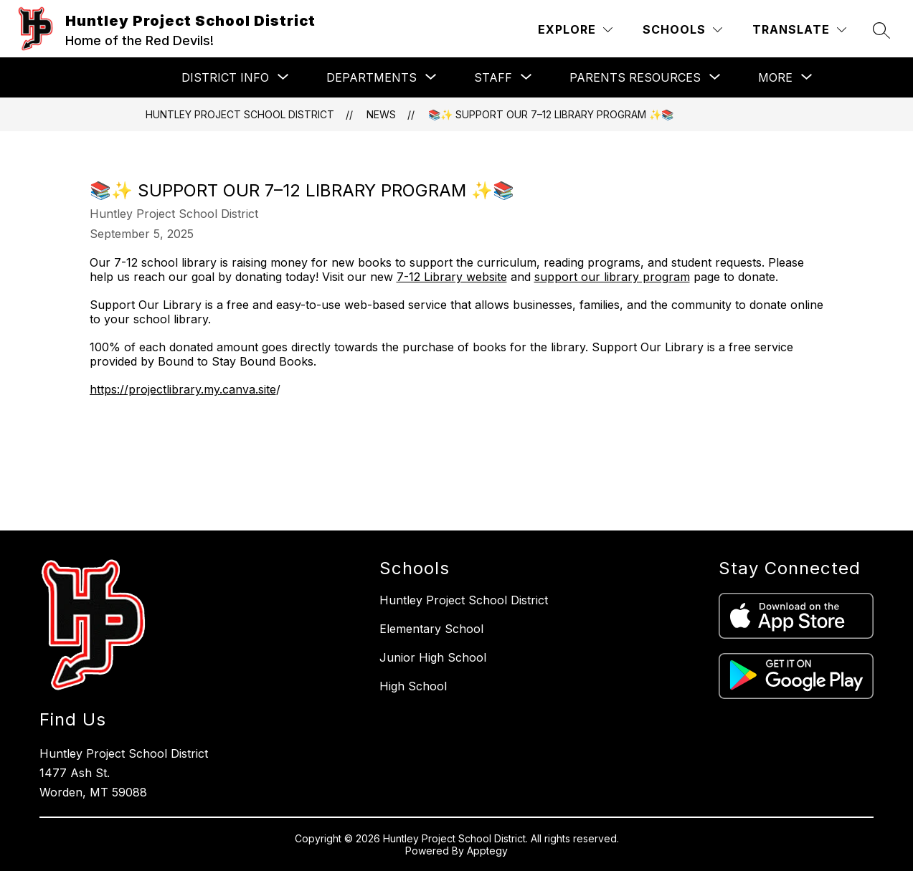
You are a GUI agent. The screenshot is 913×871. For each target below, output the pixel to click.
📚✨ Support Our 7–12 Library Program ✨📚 (550, 114)
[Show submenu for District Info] (225, 77)
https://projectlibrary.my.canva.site (183, 389)
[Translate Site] (799, 30)
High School (413, 686)
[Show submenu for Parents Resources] (635, 77)
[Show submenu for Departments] (371, 77)
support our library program (612, 277)
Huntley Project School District (240, 114)
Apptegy (487, 850)
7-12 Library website (452, 277)
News (381, 114)
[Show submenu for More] (775, 77)
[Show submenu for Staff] (493, 77)
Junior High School (432, 657)
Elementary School (431, 629)
